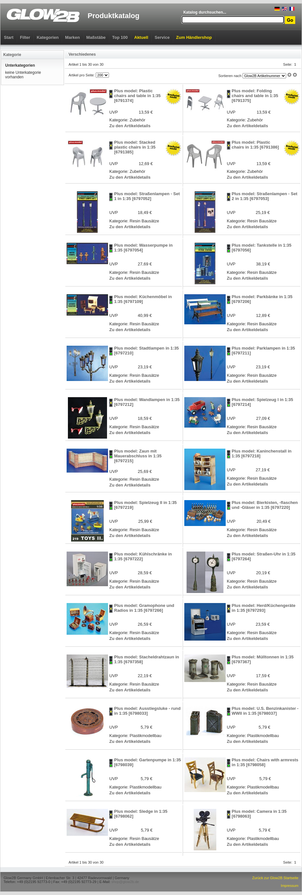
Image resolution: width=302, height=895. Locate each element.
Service (162, 37)
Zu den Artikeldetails (129, 125)
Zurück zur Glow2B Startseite (275, 878)
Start (9, 37)
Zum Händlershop (194, 37)
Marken (72, 37)
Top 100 (120, 37)
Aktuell (141, 37)
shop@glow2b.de (125, 882)
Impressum (289, 886)
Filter (25, 37)
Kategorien (48, 37)
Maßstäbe (96, 37)
